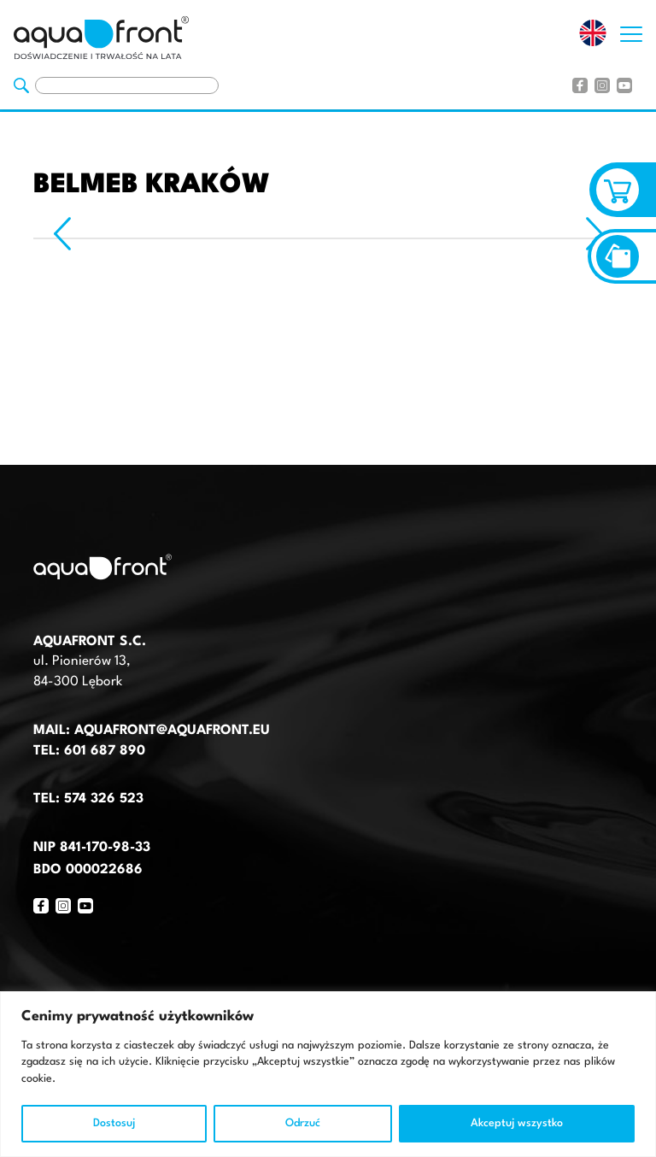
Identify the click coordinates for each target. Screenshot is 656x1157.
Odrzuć (302, 1123)
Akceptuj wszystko (517, 1123)
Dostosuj (114, 1123)
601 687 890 (104, 751)
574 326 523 (104, 799)
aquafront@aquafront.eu (170, 730)
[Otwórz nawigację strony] (631, 30)
